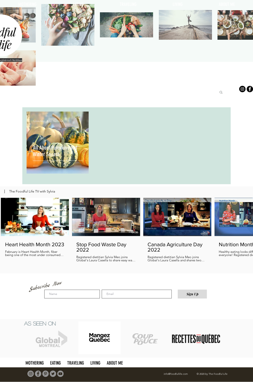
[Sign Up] (192, 294)
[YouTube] (60, 374)
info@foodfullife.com (176, 373)
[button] (221, 92)
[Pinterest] (45, 374)
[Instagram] (242, 89)
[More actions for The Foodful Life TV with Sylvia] (29, 191)
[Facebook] (250, 89)
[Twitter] (53, 374)
